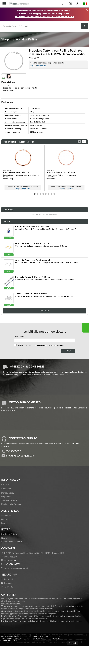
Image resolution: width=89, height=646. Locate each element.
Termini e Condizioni (10, 500)
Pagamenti (6, 496)
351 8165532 (8, 560)
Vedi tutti (44, 310)
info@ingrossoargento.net (20, 455)
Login (32, 65)
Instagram (7, 583)
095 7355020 (13, 451)
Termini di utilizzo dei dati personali (49, 345)
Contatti (4, 519)
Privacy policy (7, 493)
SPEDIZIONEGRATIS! (11, 541)
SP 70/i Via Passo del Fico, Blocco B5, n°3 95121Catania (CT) (32, 553)
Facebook (7, 579)
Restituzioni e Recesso (11, 504)
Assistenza (6, 515)
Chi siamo (5, 484)
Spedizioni (6, 488)
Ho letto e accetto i (24, 345)
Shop (5, 39)
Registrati (41, 65)
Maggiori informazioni (9, 640)
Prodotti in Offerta (9, 534)
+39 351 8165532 (10, 564)
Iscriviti (68, 350)
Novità (4, 538)
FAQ (3, 523)
